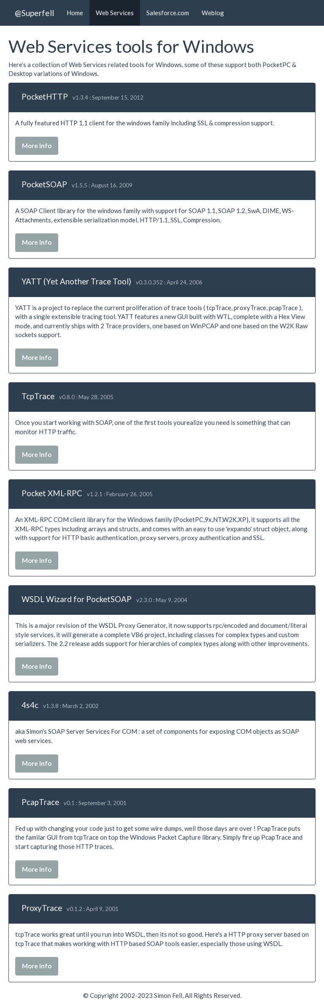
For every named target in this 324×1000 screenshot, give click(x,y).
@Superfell (34, 13)
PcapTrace (40, 802)
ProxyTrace (42, 908)
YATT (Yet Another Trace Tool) (76, 281)
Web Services (115, 12)
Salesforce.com (167, 12)
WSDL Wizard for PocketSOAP (77, 599)
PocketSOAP (44, 184)
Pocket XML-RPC (52, 493)
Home (75, 12)
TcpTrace (38, 396)
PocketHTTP (45, 96)
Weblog (213, 12)
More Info (36, 145)
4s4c (30, 705)
